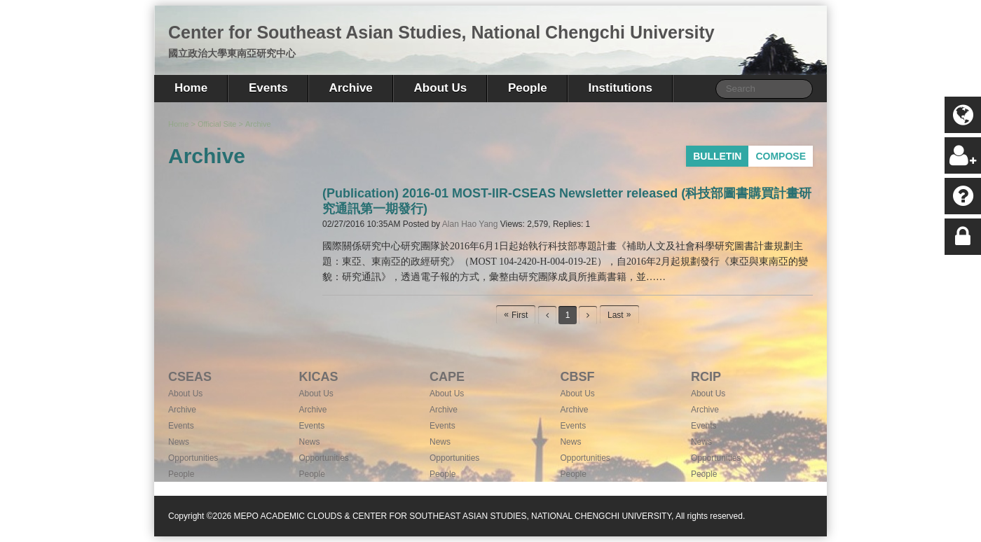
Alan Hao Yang (470, 224)
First (520, 315)
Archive (350, 88)
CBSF (577, 377)
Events (268, 88)
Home (190, 88)
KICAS (318, 377)
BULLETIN (717, 156)
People (527, 88)
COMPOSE (780, 156)
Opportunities (193, 458)
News (178, 442)
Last (616, 315)
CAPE (447, 377)
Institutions (620, 88)
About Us (440, 88)
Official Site (217, 124)
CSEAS (190, 377)
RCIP (706, 377)
